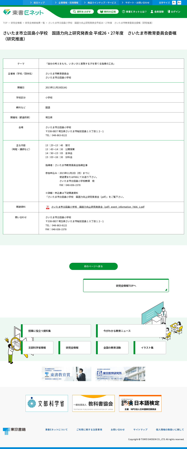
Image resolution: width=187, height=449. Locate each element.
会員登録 (157, 11)
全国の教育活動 (113, 348)
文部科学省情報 (37, 348)
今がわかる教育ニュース (118, 331)
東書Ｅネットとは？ (134, 11)
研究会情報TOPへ (93, 286)
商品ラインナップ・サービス (100, 2)
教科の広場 (108, 11)
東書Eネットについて (56, 429)
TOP (5, 22)
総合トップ (37, 2)
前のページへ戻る (93, 266)
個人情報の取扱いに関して (170, 429)
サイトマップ (140, 429)
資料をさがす (82, 11)
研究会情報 (16, 22)
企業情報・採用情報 (66, 2)
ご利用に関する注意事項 (89, 429)
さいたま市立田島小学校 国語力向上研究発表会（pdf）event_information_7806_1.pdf (95, 206)
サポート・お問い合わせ (135, 2)
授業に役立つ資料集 (40, 331)
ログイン (173, 11)
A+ (179, 2)
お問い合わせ (118, 429)
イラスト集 (147, 348)
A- (174, 2)
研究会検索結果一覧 (35, 22)
